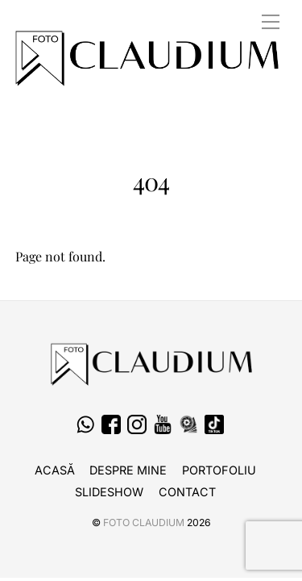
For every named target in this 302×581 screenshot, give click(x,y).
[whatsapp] (85, 425)
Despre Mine (128, 470)
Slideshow (109, 492)
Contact (187, 492)
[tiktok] (214, 425)
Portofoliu (219, 470)
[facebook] (111, 425)
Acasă (55, 470)
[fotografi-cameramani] (188, 425)
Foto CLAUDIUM (143, 522)
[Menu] (270, 22)
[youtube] (162, 425)
